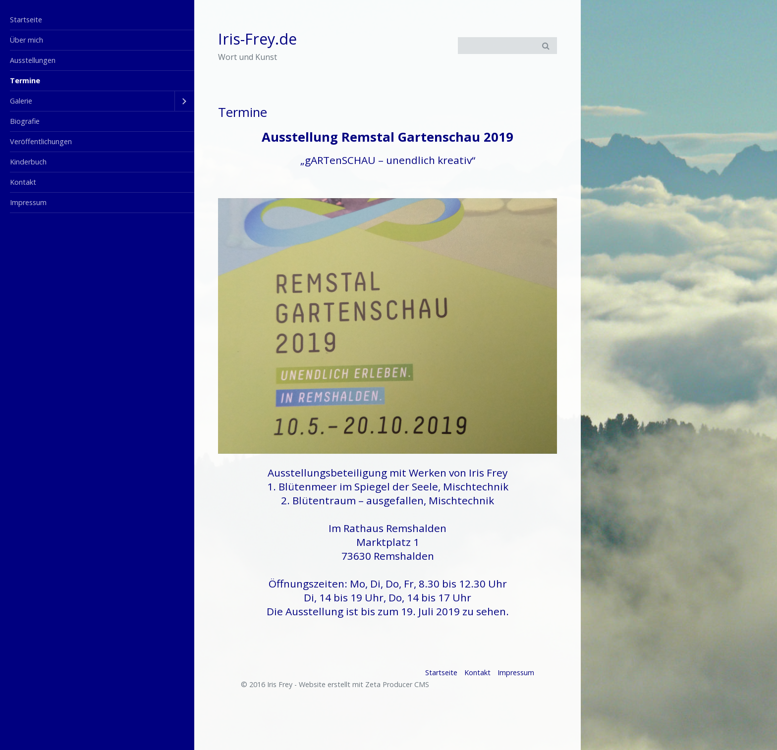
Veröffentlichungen (41, 141)
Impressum (28, 202)
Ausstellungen (33, 60)
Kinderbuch (28, 161)
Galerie (21, 101)
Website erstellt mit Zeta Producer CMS (364, 684)
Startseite (26, 19)
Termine (25, 80)
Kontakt (23, 182)
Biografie (25, 121)
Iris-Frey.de (257, 39)
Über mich (26, 40)
